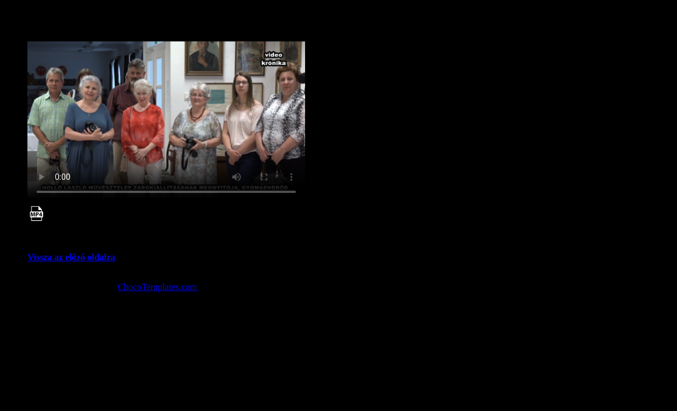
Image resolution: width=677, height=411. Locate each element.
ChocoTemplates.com (157, 287)
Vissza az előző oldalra (71, 257)
